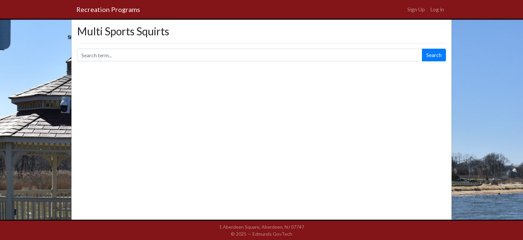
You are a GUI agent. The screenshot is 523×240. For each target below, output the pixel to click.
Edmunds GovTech (272, 234)
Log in (437, 9)
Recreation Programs (108, 9)
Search (434, 55)
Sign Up (416, 9)
